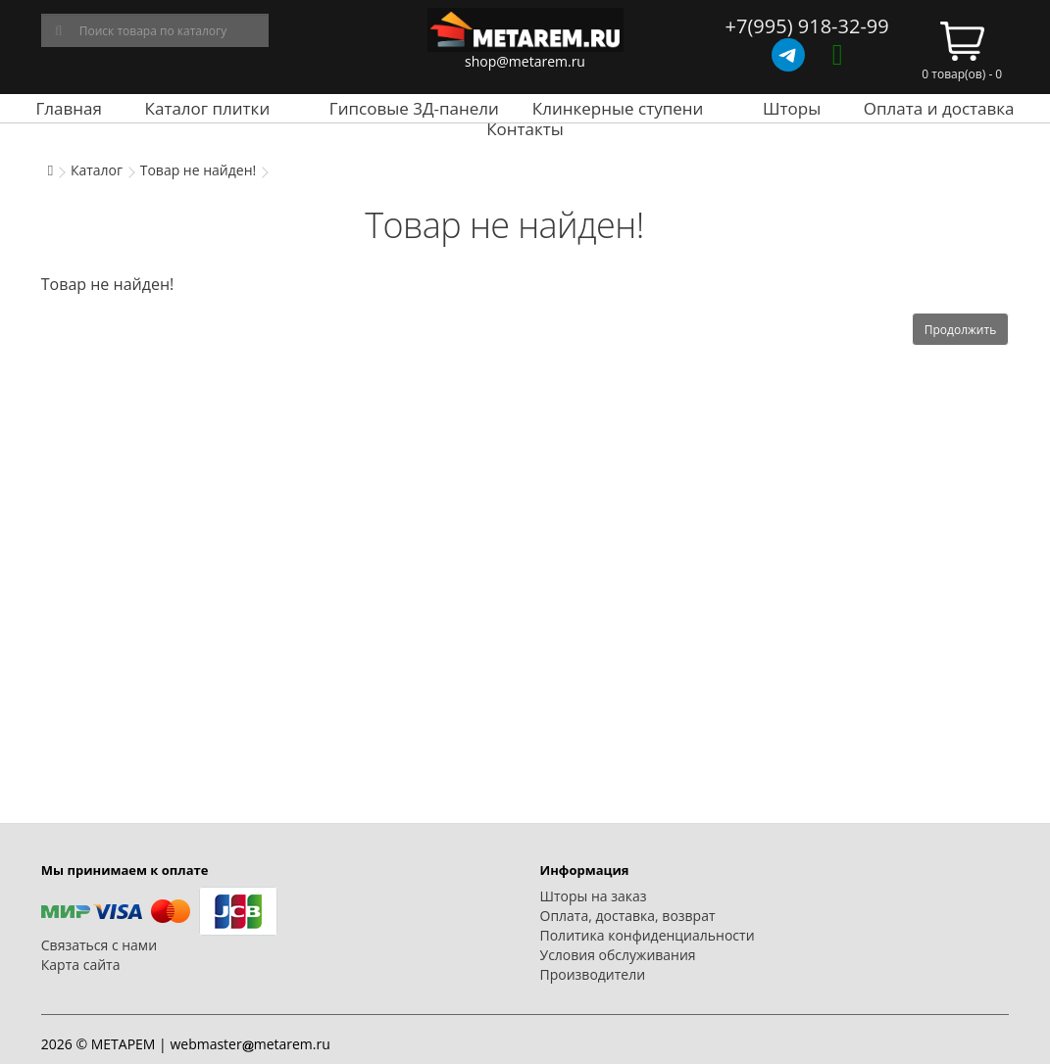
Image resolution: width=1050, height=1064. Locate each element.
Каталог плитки (208, 108)
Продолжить (960, 329)
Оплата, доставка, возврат (628, 915)
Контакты (525, 129)
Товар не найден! (198, 170)
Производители (593, 974)
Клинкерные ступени (617, 108)
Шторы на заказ (593, 896)
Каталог (97, 170)
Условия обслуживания (618, 954)
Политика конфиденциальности (647, 935)
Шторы (792, 108)
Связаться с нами (99, 945)
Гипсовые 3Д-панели (414, 108)
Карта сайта (81, 964)
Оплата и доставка (939, 108)
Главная (69, 108)
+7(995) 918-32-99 (807, 26)
